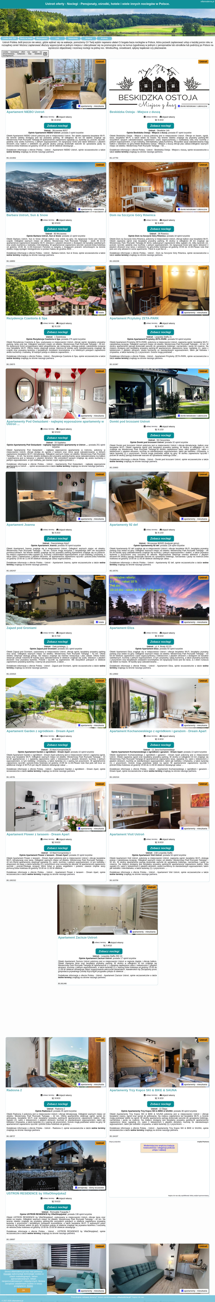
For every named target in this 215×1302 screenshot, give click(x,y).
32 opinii (176, 442)
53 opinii (179, 339)
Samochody (73, 38)
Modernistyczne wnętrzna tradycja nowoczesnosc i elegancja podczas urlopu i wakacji (159, 1147)
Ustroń (100, 61)
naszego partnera (46, 152)
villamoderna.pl (207, 1)
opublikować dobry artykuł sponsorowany (194, 1195)
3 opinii (72, 133)
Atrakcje (88, 38)
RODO (30, 1286)
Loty (57, 38)
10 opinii (82, 752)
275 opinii (73, 339)
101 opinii (69, 649)
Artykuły (104, 38)
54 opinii (174, 855)
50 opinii (69, 546)
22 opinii (80, 855)
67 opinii (179, 133)
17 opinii (124, 958)
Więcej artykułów (115, 1142)
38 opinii (185, 1111)
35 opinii (65, 1111)
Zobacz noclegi (57, 126)
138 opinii (79, 1214)
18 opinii (178, 236)
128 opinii (172, 546)
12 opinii (73, 236)
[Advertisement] (107, 1012)
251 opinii (100, 445)
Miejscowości (41, 38)
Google (7, 1274)
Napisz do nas (138, 1297)
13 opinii (195, 752)
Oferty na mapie (26, 38)
